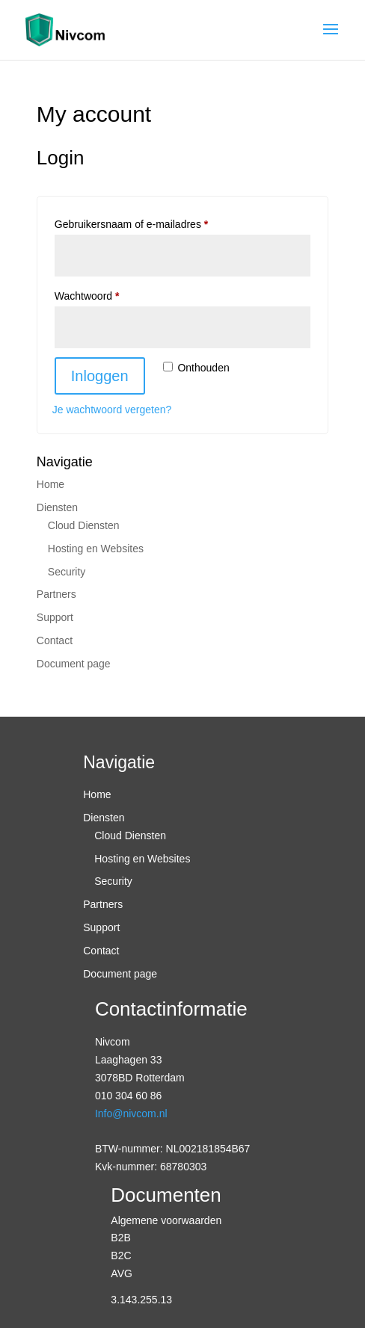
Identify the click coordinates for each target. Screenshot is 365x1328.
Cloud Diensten (84, 525)
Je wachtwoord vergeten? (112, 410)
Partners (56, 594)
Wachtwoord (102, 293)
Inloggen (100, 376)
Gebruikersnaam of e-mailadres (147, 222)
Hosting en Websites (96, 549)
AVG (121, 1273)
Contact (55, 640)
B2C (121, 1255)
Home (50, 484)
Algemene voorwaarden (166, 1220)
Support (55, 617)
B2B (120, 1238)
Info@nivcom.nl (131, 1113)
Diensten (57, 507)
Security (67, 572)
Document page (74, 664)
